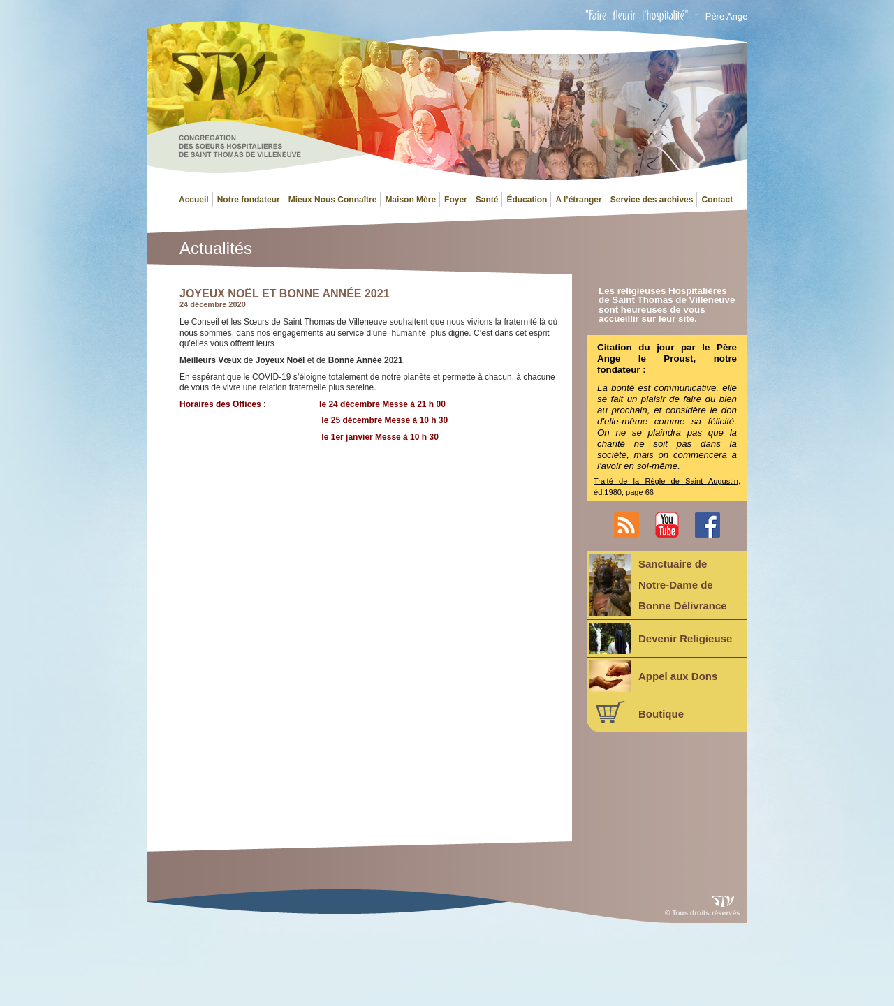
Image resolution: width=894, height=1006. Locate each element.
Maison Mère (410, 200)
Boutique (636, 712)
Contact (717, 200)
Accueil (194, 200)
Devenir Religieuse (660, 638)
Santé (487, 200)
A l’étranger (578, 200)
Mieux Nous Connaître (332, 200)
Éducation (526, 200)
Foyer (455, 200)
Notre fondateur (248, 200)
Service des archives (652, 200)
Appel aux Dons (653, 676)
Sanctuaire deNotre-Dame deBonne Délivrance (658, 585)
